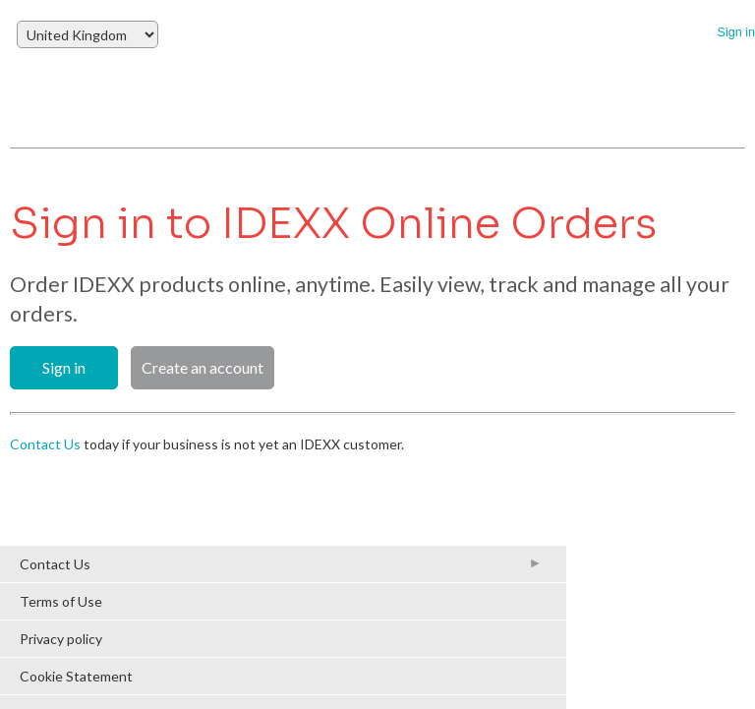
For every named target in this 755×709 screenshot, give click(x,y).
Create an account (202, 367)
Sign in (736, 32)
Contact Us (45, 444)
